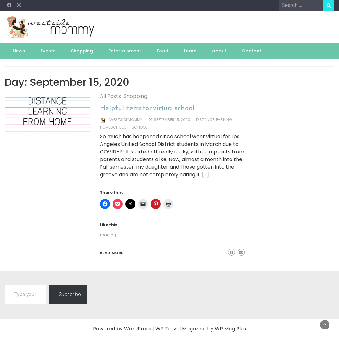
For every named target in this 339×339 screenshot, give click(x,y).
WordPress (137, 328)
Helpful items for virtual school (147, 108)
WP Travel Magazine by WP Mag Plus (200, 328)
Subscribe (70, 294)
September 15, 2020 (172, 119)
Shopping (82, 51)
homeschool (113, 127)
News (19, 51)
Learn (190, 51)
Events (48, 51)
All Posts (110, 96)
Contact (251, 51)
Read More (111, 252)
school (139, 127)
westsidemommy (125, 119)
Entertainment (124, 51)
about (219, 51)
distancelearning (214, 119)
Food (162, 51)
